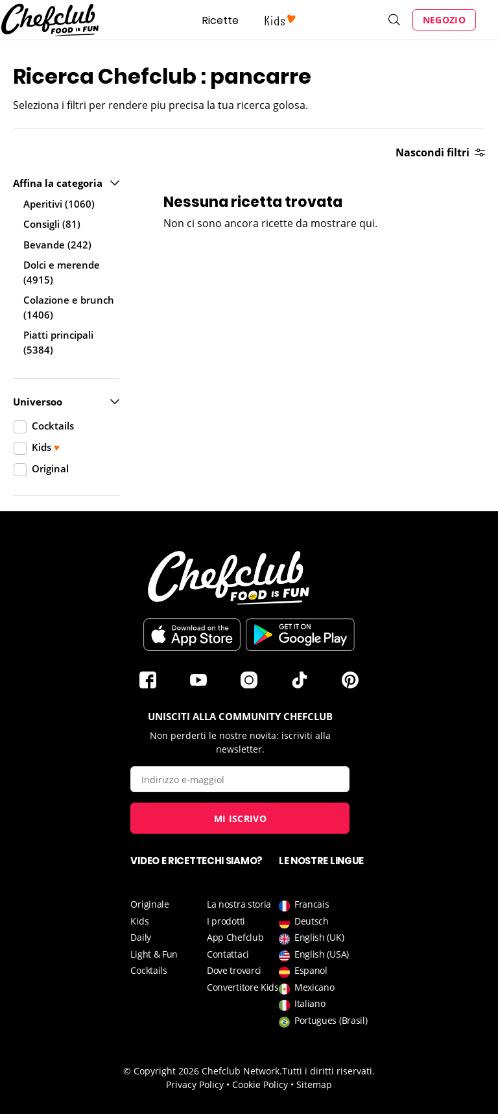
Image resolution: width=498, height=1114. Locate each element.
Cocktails (148, 970)
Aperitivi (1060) (59, 203)
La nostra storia (239, 904)
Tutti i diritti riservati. (328, 1071)
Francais (304, 904)
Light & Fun (154, 954)
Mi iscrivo (240, 818)
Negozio (444, 20)
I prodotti (226, 921)
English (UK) (311, 937)
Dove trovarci (234, 970)
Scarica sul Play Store (300, 634)
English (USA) (314, 954)
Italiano (302, 1003)
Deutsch (304, 921)
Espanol (303, 970)
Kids (139, 921)
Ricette (220, 20)
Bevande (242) (57, 244)
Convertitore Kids (243, 987)
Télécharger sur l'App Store (192, 634)
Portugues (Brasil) (323, 1020)
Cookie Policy (260, 1084)
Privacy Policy (195, 1084)
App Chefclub (235, 937)
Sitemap (314, 1084)
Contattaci (228, 954)
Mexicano (307, 987)
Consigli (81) (51, 223)
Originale (149, 904)
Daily (140, 937)
